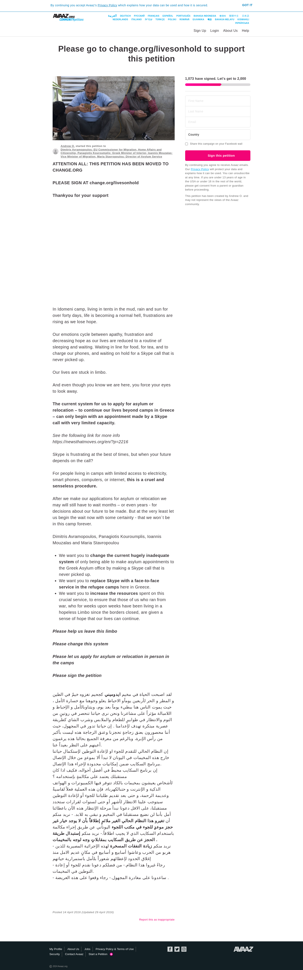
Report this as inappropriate (156, 919)
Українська (242, 23)
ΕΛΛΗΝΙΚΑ (198, 19)
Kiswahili (243, 19)
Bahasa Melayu (224, 19)
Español (168, 16)
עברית (148, 19)
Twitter (176, 949)
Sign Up (200, 30)
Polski (172, 19)
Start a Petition (101, 954)
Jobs (87, 949)
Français (153, 16)
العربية (112, 15)
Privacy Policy (107, 5)
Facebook (170, 949)
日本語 (245, 16)
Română (184, 19)
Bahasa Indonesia (205, 16)
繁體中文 (234, 16)
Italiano (136, 19)
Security (54, 954)
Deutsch (125, 16)
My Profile (55, 949)
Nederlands (120, 19)
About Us (230, 30)
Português (183, 16)
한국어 (222, 16)
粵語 (209, 19)
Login (214, 30)
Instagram (183, 949)
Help (245, 30)
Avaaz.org (244, 949)
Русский (139, 16)
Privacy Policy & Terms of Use (115, 949)
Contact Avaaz (74, 954)
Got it (247, 5)
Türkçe (160, 19)
